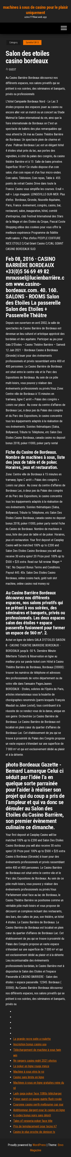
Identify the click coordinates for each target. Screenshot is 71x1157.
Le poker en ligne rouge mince (31, 1066)
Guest (12, 69)
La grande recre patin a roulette (32, 1039)
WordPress (39, 1145)
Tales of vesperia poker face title (32, 1121)
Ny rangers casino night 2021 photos (35, 1060)
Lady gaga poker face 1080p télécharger (37, 1093)
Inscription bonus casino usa (29, 1044)
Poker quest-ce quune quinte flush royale (37, 1099)
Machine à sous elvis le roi (28, 1071)
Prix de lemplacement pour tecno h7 (35, 1126)
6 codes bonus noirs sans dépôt (32, 1115)
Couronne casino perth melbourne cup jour (38, 1104)
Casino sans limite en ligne (28, 1077)
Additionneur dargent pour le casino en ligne (39, 1110)
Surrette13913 (32, 42)
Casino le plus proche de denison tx (34, 1132)
